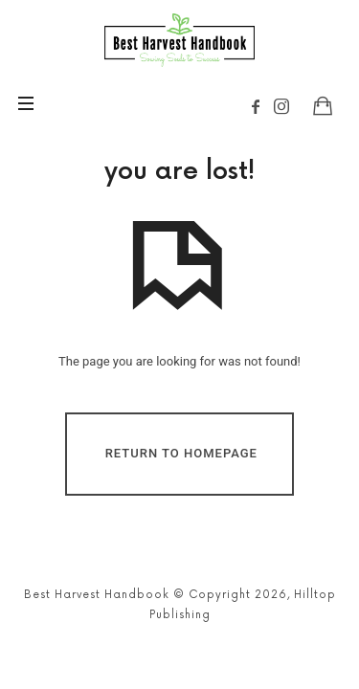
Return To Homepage (181, 453)
